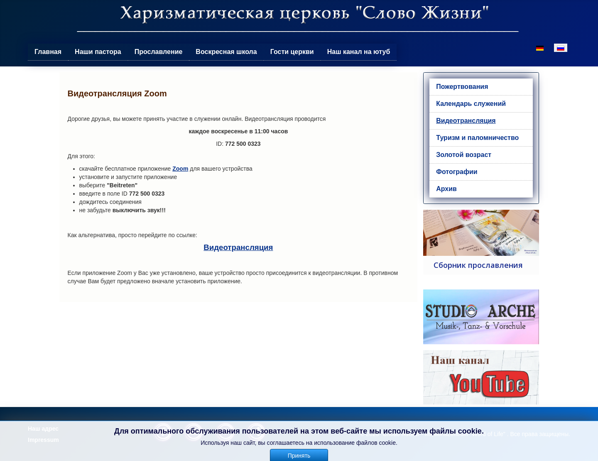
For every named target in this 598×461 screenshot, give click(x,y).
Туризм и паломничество (477, 137)
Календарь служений (471, 103)
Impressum (43, 439)
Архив (446, 188)
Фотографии (456, 171)
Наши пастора (98, 51)
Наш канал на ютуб (358, 51)
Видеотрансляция (238, 247)
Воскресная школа (226, 51)
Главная (47, 51)
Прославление (159, 51)
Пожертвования (462, 86)
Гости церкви (292, 51)
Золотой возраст (463, 154)
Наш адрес (43, 428)
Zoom (180, 168)
